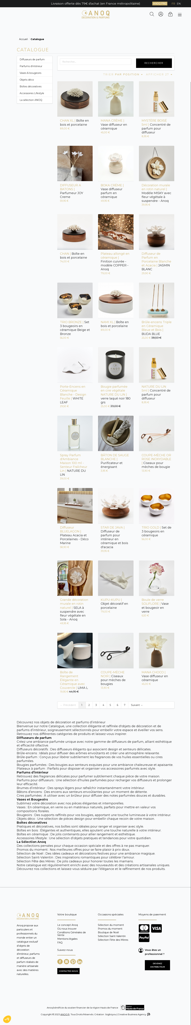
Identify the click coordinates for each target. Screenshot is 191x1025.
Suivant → (137, 705)
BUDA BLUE (157, 328)
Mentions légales (67, 938)
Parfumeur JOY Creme (71, 191)
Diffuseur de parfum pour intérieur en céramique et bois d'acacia (114, 537)
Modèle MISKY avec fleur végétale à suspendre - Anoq (156, 193)
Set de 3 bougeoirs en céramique (156, 531)
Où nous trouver (67, 928)
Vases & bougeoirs (30, 72)
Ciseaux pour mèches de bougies (113, 678)
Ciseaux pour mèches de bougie (156, 461)
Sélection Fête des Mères (113, 939)
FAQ (60, 942)
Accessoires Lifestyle (32, 93)
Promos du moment (110, 928)
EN (179, 3)
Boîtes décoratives (30, 86)
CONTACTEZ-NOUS (68, 971)
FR (173, 3)
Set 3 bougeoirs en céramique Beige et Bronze (75, 328)
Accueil (23, 39)
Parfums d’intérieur (31, 66)
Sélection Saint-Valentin (112, 936)
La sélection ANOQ (31, 100)
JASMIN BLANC (156, 261)
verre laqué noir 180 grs (115, 394)
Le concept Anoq (67, 925)
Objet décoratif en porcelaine (114, 603)
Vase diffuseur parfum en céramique (112, 191)
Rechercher (154, 63)
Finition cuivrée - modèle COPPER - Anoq (115, 261)
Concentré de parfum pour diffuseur (156, 126)
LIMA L (74, 680)
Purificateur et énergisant (115, 461)
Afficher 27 (159, 74)
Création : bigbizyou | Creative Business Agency (122, 1014)
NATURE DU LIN (73, 465)
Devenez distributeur (157, 965)
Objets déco (27, 79)
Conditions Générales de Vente (71, 934)
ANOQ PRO (159, 3)
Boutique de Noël (108, 932)
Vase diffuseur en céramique (114, 124)
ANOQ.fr (65, 1014)
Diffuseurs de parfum (32, 59)
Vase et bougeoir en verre (155, 605)
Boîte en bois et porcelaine (74, 122)
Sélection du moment (111, 925)
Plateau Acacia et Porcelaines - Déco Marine (74, 535)
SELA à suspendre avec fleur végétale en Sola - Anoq (74, 609)
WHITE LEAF (73, 394)
